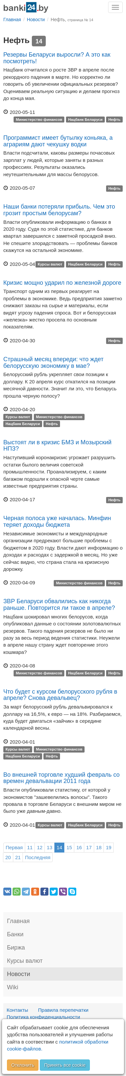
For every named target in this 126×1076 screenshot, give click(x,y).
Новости (18, 974)
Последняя (37, 857)
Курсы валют (50, 265)
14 (59, 847)
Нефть (114, 120)
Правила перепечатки (63, 1010)
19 (108, 847)
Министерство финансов (39, 120)
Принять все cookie (65, 1065)
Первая (14, 847)
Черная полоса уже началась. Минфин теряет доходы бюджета (57, 521)
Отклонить (22, 1065)
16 (79, 847)
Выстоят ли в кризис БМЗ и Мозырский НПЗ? (57, 445)
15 (69, 847)
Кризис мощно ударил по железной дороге (62, 282)
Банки (15, 934)
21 (18, 857)
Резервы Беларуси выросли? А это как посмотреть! (56, 58)
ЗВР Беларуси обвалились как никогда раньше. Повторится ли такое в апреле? (59, 604)
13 (49, 847)
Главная (18, 921)
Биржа (16, 947)
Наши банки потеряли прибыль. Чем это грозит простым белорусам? (59, 210)
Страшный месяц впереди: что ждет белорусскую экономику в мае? (53, 362)
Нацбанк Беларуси (85, 120)
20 (8, 857)
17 (89, 847)
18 (99, 847)
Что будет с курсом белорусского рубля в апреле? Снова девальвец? (60, 695)
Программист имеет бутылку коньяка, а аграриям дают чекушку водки (58, 141)
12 (39, 847)
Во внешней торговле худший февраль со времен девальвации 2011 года (61, 778)
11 (30, 847)
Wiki (12, 987)
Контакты (17, 1010)
